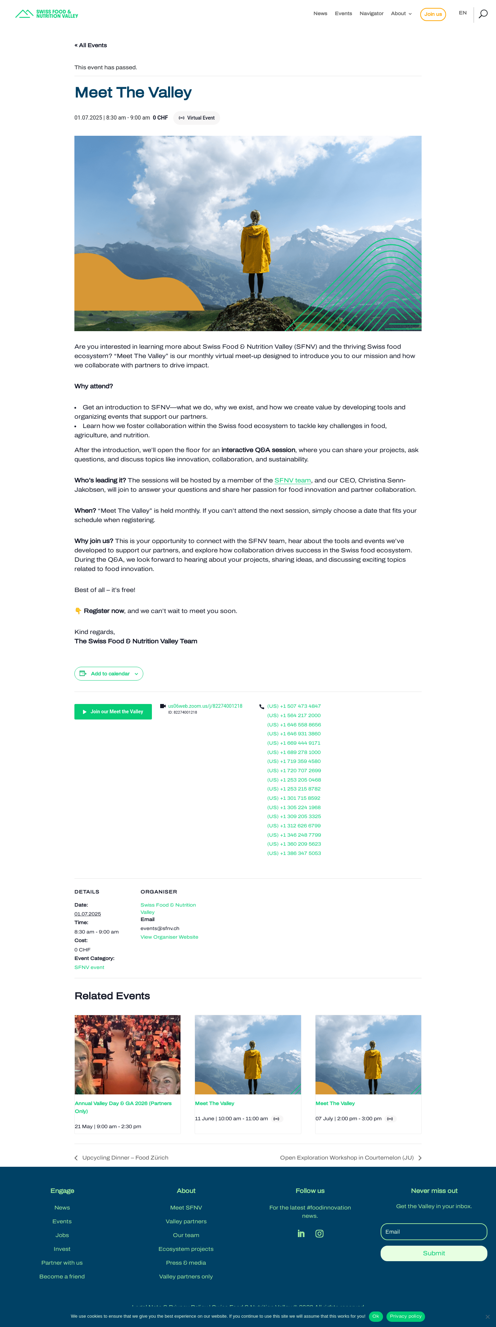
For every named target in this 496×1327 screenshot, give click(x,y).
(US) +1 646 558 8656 (294, 724)
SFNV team (293, 480)
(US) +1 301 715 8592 (293, 798)
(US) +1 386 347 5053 (294, 853)
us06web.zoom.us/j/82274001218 (205, 706)
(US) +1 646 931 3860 (294, 733)
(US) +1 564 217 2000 (294, 715)
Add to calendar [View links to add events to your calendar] (110, 673)
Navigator (371, 13)
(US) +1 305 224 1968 (294, 807)
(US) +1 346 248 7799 (294, 835)
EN (463, 13)
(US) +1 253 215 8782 (294, 789)
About (398, 13)
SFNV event (89, 967)
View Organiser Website (169, 937)
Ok (376, 1316)
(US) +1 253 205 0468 (294, 780)
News (320, 13)
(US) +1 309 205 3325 (294, 816)
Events (343, 13)
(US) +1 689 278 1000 (294, 752)
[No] (487, 1316)
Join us (433, 14)
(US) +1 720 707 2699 (294, 770)
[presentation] (127, 1054)
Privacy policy (406, 1316)
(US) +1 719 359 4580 (294, 761)
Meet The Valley (214, 1103)
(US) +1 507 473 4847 (294, 706)
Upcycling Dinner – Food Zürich (124, 1158)
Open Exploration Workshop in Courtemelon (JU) (347, 1158)
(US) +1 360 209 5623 (294, 844)
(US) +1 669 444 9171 (293, 743)
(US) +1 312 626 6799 (294, 825)
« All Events (90, 45)
